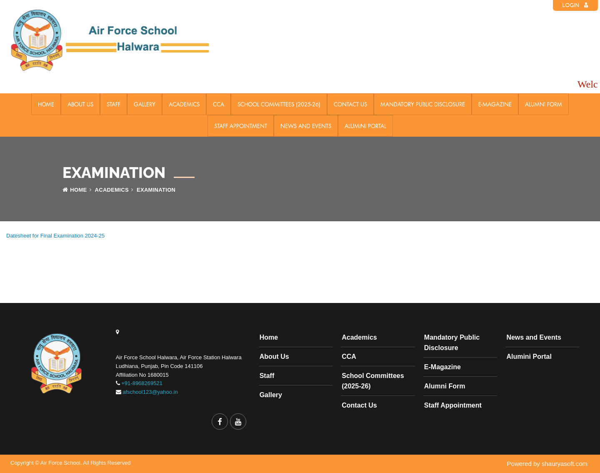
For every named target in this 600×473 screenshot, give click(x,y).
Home (46, 104)
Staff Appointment (240, 126)
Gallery (144, 104)
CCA (218, 104)
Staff (113, 104)
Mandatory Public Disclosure (422, 104)
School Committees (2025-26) (279, 104)
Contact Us (350, 104)
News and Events (305, 126)
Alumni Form (543, 104)
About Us (80, 104)
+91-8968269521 (141, 383)
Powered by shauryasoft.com (547, 463)
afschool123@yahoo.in (150, 392)
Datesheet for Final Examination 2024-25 (55, 236)
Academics (184, 104)
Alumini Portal (365, 126)
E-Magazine (495, 104)
